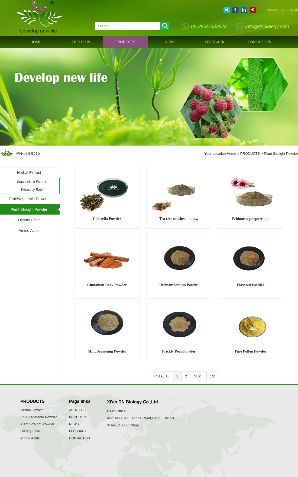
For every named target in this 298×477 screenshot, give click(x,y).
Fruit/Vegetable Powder (29, 199)
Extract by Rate (31, 190)
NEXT (198, 376)
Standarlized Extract (31, 182)
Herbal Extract (29, 172)
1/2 (212, 376)
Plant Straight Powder (281, 154)
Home (231, 154)
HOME (35, 42)
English (292, 10)
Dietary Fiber (29, 220)
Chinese (271, 10)
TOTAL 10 (161, 376)
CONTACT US (259, 42)
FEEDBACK (215, 42)
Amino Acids (28, 230)
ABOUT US (80, 42)
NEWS (170, 42)
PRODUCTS (125, 42)
